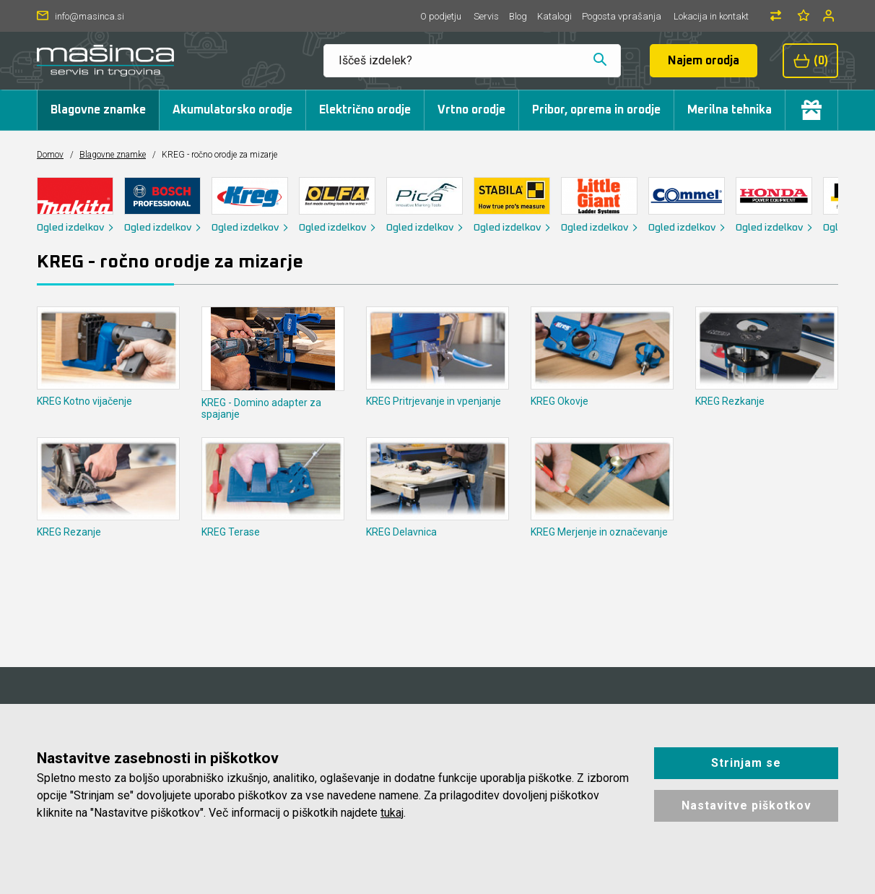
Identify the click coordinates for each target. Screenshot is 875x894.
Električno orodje (365, 110)
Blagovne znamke (98, 110)
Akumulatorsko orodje (232, 110)
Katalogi (554, 16)
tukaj (392, 813)
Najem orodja (703, 60)
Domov (50, 155)
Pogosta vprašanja (621, 16)
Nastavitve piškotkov (746, 805)
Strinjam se (746, 763)
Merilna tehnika (729, 110)
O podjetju (440, 16)
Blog (518, 16)
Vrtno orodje (471, 110)
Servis (486, 16)
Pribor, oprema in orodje (596, 110)
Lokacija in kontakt (711, 16)
